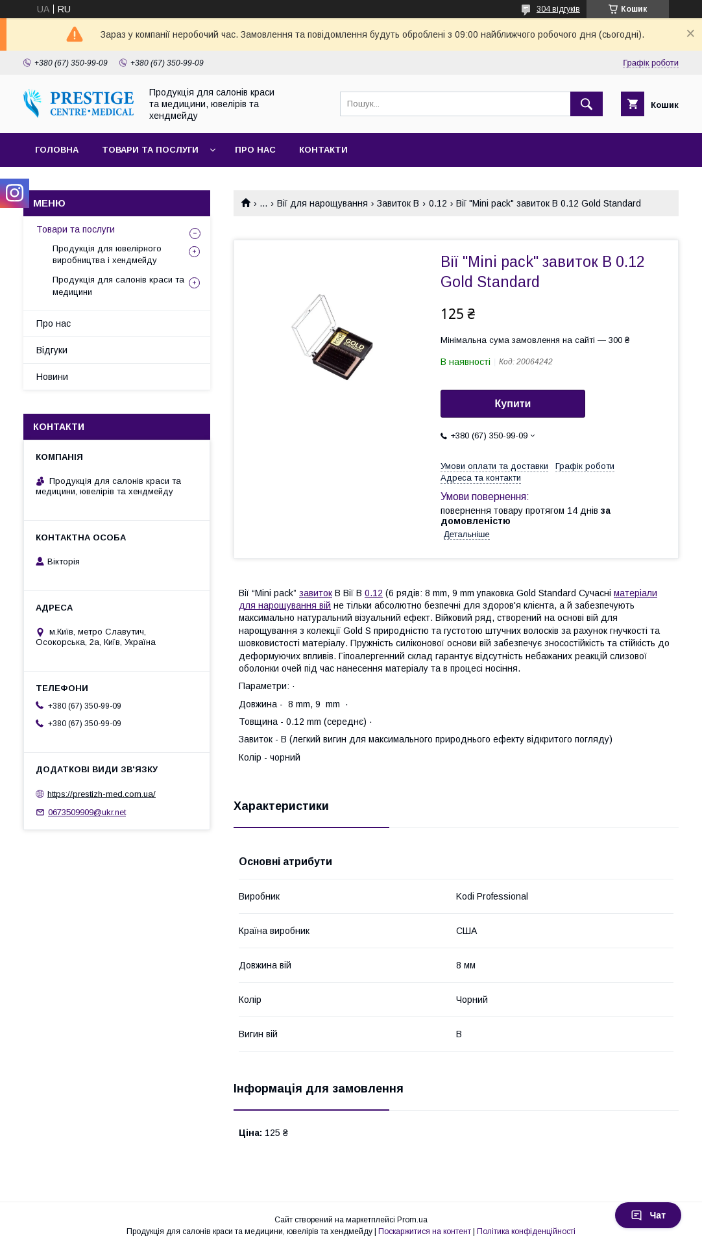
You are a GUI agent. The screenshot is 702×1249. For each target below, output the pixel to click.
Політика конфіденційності (526, 1231)
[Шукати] (586, 104)
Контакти (323, 150)
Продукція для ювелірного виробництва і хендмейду (107, 254)
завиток (315, 593)
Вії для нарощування (322, 203)
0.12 (438, 203)
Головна (57, 150)
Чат (648, 1215)
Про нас (255, 150)
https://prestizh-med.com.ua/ (101, 793)
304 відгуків (558, 9)
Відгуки (51, 350)
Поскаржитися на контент (424, 1231)
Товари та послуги (150, 150)
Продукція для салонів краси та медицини (118, 285)
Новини (52, 377)
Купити (513, 403)
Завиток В (398, 203)
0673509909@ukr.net (87, 812)
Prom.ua (412, 1219)
